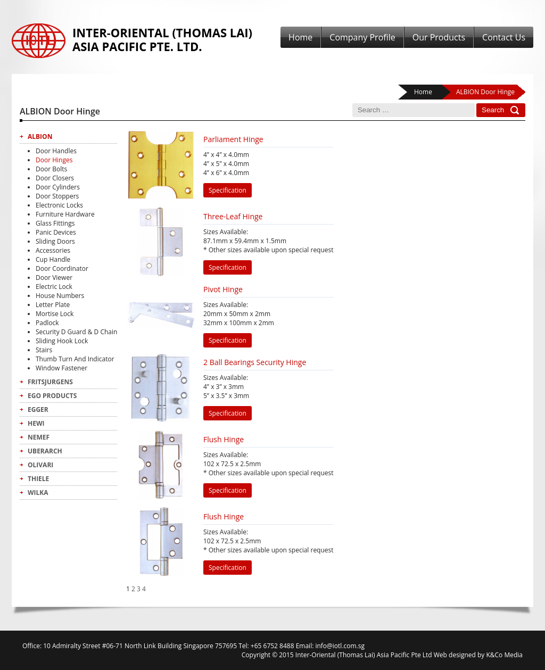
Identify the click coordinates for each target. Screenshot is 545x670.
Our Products (438, 37)
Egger (38, 409)
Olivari (40, 464)
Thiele (38, 478)
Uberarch (45, 451)
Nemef (38, 437)
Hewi (36, 423)
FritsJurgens (50, 381)
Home (300, 37)
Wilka (38, 492)
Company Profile (362, 37)
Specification (227, 190)
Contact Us (503, 37)
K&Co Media (504, 654)
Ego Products (52, 395)
